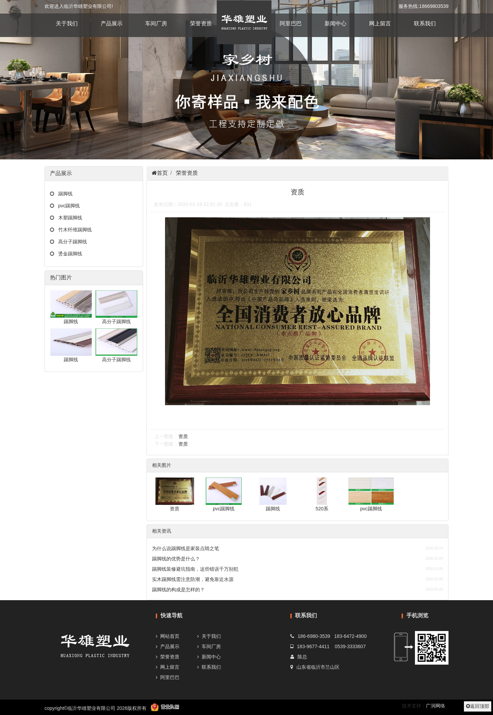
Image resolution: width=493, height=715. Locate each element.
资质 (183, 436)
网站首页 (169, 636)
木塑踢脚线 (68, 217)
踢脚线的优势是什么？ (176, 558)
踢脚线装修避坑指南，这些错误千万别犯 (195, 569)
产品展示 (112, 23)
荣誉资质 (201, 23)
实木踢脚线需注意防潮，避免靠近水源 (192, 579)
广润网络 (435, 705)
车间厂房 (156, 23)
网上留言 (380, 23)
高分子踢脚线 (70, 241)
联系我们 (425, 23)
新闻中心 (335, 23)
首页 (162, 173)
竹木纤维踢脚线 (73, 229)
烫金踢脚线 (68, 253)
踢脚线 (63, 193)
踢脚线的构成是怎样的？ (178, 589)
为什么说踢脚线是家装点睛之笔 (185, 548)
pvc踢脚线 (67, 205)
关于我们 (67, 23)
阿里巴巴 (291, 23)
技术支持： (414, 705)
